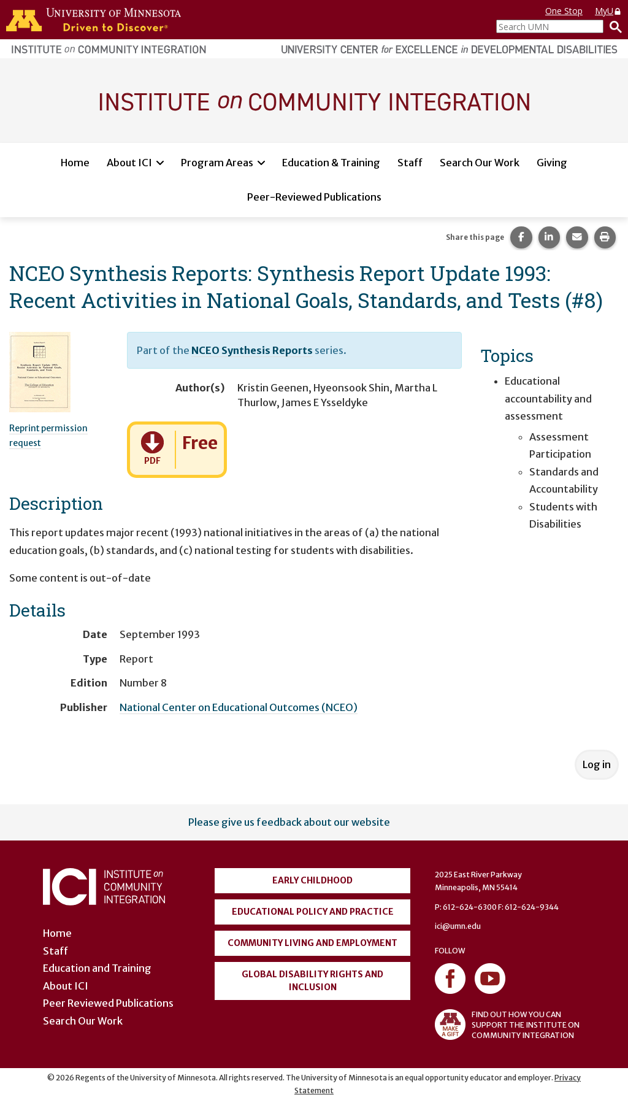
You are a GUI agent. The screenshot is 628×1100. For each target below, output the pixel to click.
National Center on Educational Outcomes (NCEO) (239, 707)
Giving (552, 162)
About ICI (129, 162)
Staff (410, 162)
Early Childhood (312, 880)
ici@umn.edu (458, 926)
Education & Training (331, 162)
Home (75, 162)
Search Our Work (479, 162)
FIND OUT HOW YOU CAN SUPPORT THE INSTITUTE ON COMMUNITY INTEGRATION (507, 1024)
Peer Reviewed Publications (108, 1003)
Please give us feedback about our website (289, 822)
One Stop (564, 11)
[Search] (612, 26)
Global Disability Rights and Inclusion (312, 981)
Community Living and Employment (312, 942)
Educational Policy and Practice (313, 911)
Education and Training (97, 968)
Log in (597, 764)
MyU (608, 11)
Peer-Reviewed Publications (314, 197)
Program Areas (217, 162)
